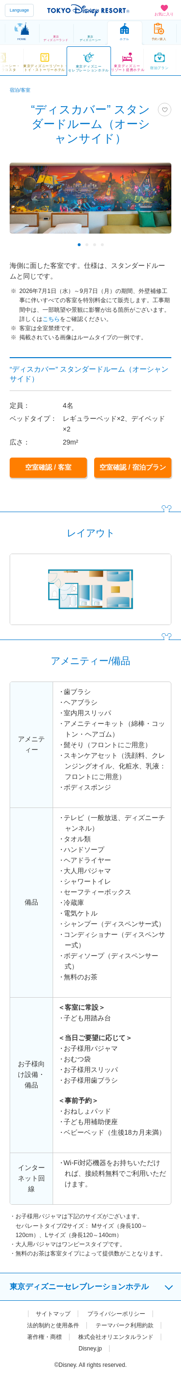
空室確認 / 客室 (48, 467)
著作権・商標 (44, 1336)
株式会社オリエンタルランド (115, 1336)
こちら (51, 319)
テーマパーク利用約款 (124, 1324)
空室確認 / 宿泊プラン (132, 467)
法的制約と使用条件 (53, 1324)
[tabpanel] (90, 203)
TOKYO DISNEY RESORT (88, 10)
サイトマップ (53, 1312)
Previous (23, 244)
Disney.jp (90, 1347)
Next (157, 244)
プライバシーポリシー (116, 1312)
